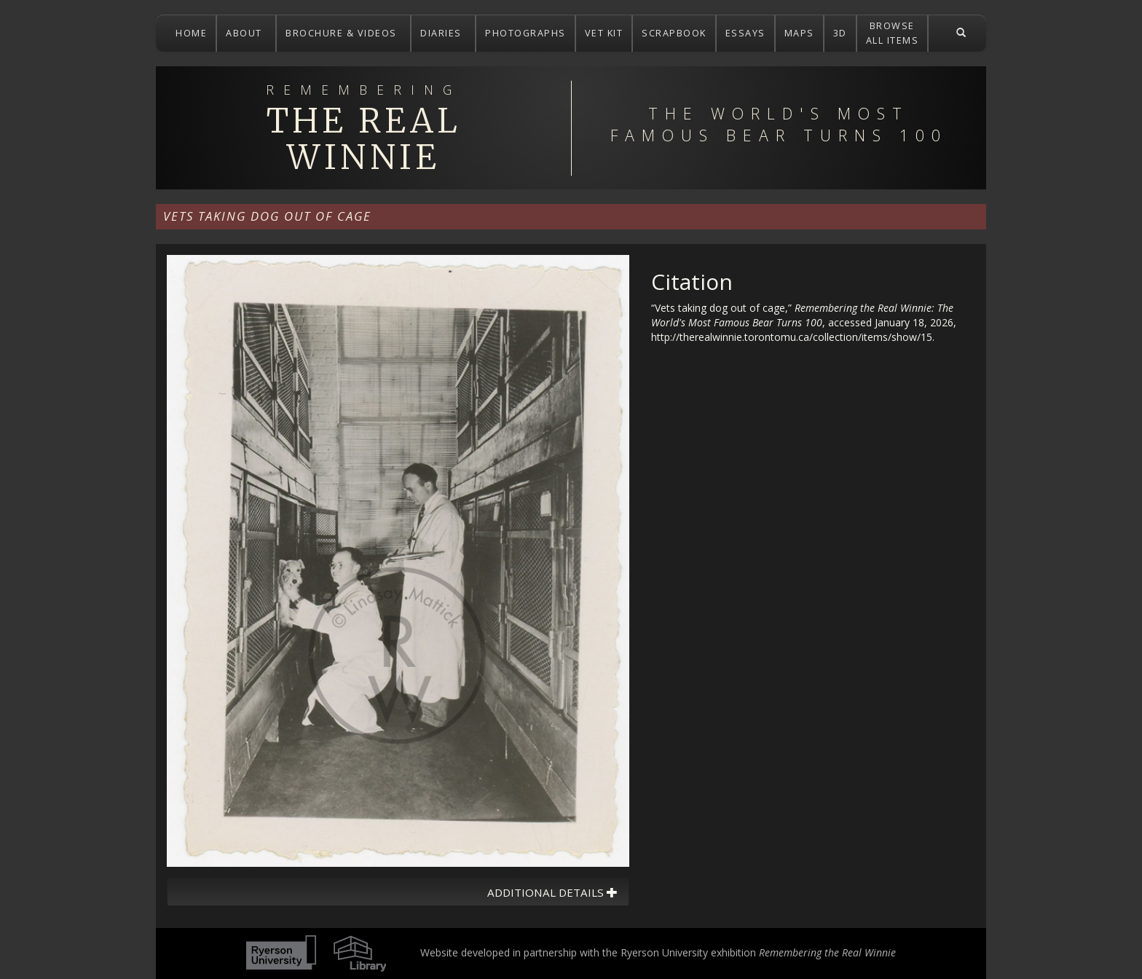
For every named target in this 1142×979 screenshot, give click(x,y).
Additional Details (552, 892)
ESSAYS (745, 33)
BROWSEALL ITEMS (892, 33)
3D (840, 33)
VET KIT (604, 33)
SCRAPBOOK (674, 33)
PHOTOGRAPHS (525, 33)
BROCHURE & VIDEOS (343, 33)
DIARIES (442, 33)
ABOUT (245, 33)
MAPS (799, 33)
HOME (191, 33)
